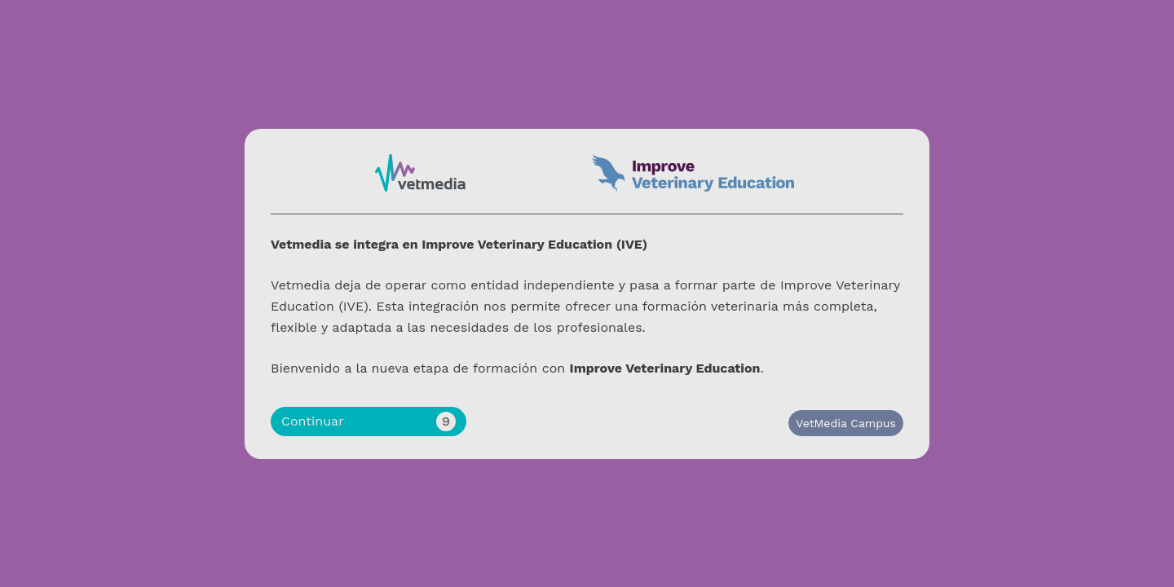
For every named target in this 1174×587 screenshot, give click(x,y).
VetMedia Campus (846, 423)
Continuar (368, 421)
